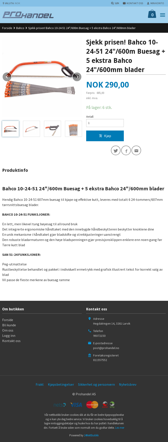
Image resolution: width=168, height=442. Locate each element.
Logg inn (8, 335)
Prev (11, 76)
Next (81, 76)
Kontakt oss (11, 341)
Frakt (40, 384)
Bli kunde (9, 325)
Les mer (119, 428)
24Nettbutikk (91, 435)
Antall (89, 117)
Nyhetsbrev (127, 384)
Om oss (7, 330)
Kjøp (105, 136)
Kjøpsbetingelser (61, 384)
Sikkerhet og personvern (96, 384)
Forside (7, 28)
